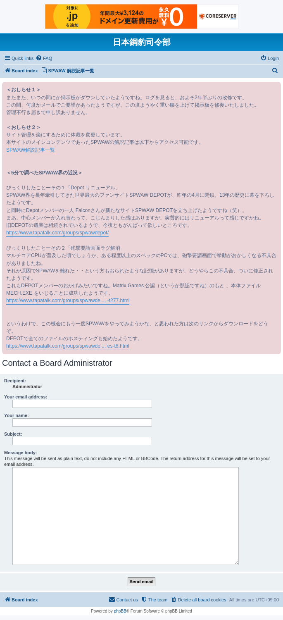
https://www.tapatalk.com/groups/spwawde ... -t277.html (67, 300)
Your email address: (25, 396)
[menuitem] (44, 58)
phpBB (120, 611)
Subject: (13, 434)
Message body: (20, 452)
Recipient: (15, 380)
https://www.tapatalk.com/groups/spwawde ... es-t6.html (67, 346)
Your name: (16, 415)
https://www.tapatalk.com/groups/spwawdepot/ (57, 233)
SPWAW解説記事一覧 (30, 150)
